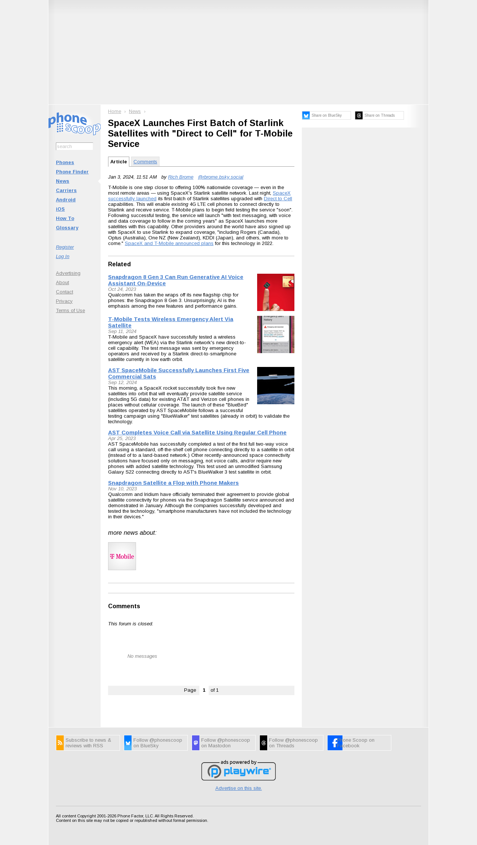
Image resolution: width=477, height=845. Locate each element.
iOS (60, 209)
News (62, 181)
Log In (62, 256)
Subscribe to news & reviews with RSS (88, 742)
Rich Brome (180, 177)
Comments (145, 161)
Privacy (64, 301)
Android (66, 199)
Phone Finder (72, 172)
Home (114, 111)
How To (65, 218)
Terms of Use (70, 310)
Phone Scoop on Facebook (356, 742)
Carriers (66, 190)
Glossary (67, 227)
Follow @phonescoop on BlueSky (157, 742)
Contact (64, 292)
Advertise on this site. (238, 788)
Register (65, 247)
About (62, 282)
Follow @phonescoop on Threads (293, 742)
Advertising (68, 273)
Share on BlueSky (327, 115)
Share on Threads (379, 115)
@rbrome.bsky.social (220, 177)
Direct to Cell (278, 198)
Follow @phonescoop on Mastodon (225, 742)
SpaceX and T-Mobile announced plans (169, 243)
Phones (65, 162)
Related (119, 264)
